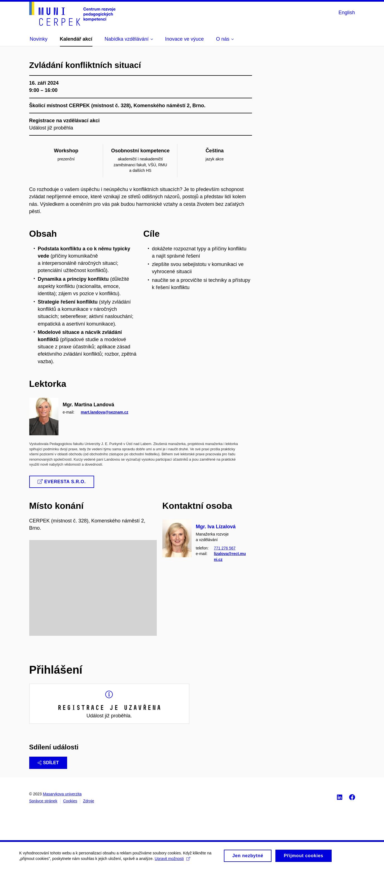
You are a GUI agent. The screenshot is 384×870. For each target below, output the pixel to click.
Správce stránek (43, 801)
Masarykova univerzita (62, 794)
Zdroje (88, 801)
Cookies (70, 801)
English (346, 12)
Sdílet (48, 762)
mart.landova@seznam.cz (104, 412)
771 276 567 (225, 548)
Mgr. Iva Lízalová (216, 526)
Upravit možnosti (172, 861)
